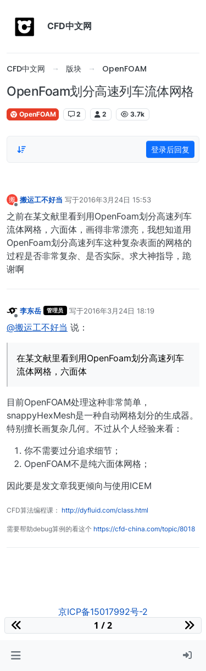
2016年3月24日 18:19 (118, 310)
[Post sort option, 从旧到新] (21, 149)
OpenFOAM (32, 114)
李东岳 (30, 310)
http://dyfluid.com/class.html (105, 510)
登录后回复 (170, 149)
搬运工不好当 (41, 199)
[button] (15, 656)
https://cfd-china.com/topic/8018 (144, 529)
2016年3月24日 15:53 (115, 199)
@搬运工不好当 (37, 327)
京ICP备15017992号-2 (103, 611)
